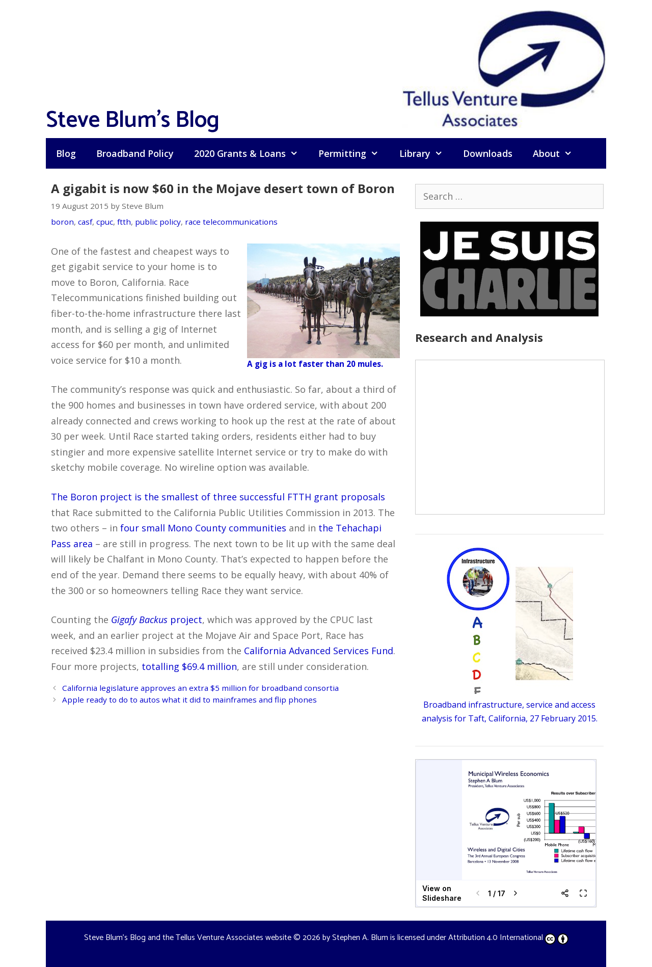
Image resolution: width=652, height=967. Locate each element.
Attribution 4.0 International (508, 938)
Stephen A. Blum (360, 938)
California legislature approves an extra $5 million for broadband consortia (200, 688)
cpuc (104, 222)
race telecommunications (231, 222)
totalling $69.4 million (189, 666)
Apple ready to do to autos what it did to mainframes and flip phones (189, 699)
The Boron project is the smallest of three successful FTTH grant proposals (218, 497)
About (557, 153)
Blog (66, 153)
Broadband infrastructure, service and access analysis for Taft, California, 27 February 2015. (509, 704)
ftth (124, 222)
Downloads (487, 153)
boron (62, 222)
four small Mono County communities (203, 528)
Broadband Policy (135, 153)
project (156, 619)
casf (85, 222)
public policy (158, 222)
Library (426, 153)
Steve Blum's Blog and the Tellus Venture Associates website (187, 938)
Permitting (353, 153)
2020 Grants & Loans (251, 153)
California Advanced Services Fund (318, 650)
